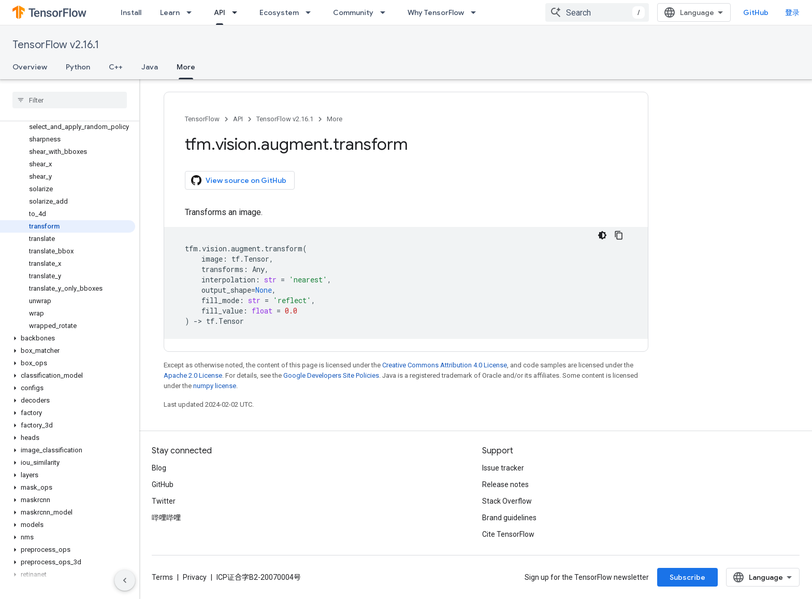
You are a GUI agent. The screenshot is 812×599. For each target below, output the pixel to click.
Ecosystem (279, 12)
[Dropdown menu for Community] (385, 12)
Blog (159, 468)
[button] (67, 338)
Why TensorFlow (436, 12)
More (334, 119)
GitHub (756, 12)
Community (353, 12)
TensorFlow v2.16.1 (55, 44)
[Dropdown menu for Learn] (192, 12)
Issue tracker (503, 468)
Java (149, 67)
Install (131, 12)
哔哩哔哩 (166, 518)
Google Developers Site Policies (331, 375)
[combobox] (597, 12)
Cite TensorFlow (508, 534)
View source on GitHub (238, 180)
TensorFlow (202, 119)
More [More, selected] (186, 67)
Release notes (505, 484)
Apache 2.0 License (193, 375)
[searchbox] (69, 100)
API (238, 119)
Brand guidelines (509, 518)
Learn (170, 12)
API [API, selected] (219, 12)
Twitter (164, 501)
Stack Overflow (507, 501)
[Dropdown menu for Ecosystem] (311, 12)
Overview (29, 67)
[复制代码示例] (619, 235)
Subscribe (687, 577)
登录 (792, 12)
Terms (162, 577)
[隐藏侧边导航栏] (124, 580)
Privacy (195, 577)
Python (78, 67)
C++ (116, 67)
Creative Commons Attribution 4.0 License (444, 365)
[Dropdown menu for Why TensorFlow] (476, 12)
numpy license (214, 386)
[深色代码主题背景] (602, 235)
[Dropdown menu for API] (237, 12)
